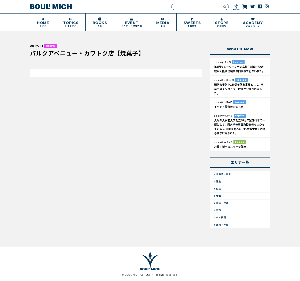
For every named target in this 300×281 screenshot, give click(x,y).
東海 (218, 196)
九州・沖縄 (222, 225)
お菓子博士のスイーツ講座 (230, 146)
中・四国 (221, 217)
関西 (218, 210)
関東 (218, 181)
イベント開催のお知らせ (229, 107)
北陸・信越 (222, 203)
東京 (218, 188)
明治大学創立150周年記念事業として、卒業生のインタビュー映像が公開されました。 (239, 89)
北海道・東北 (223, 174)
